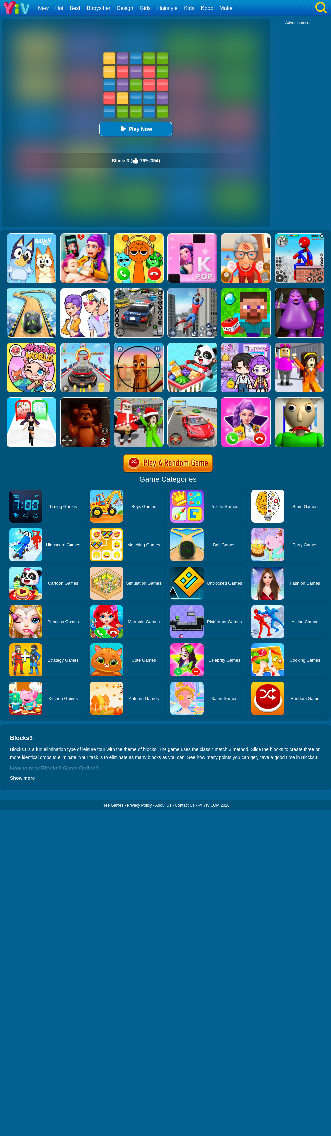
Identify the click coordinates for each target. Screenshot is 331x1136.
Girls (145, 8)
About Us (163, 805)
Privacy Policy (139, 805)
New (43, 8)
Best (75, 8)
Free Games (112, 805)
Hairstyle (167, 8)
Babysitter (98, 8)
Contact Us (185, 805)
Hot (59, 8)
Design (125, 8)
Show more (22, 778)
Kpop (207, 8)
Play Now (135, 129)
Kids (189, 8)
